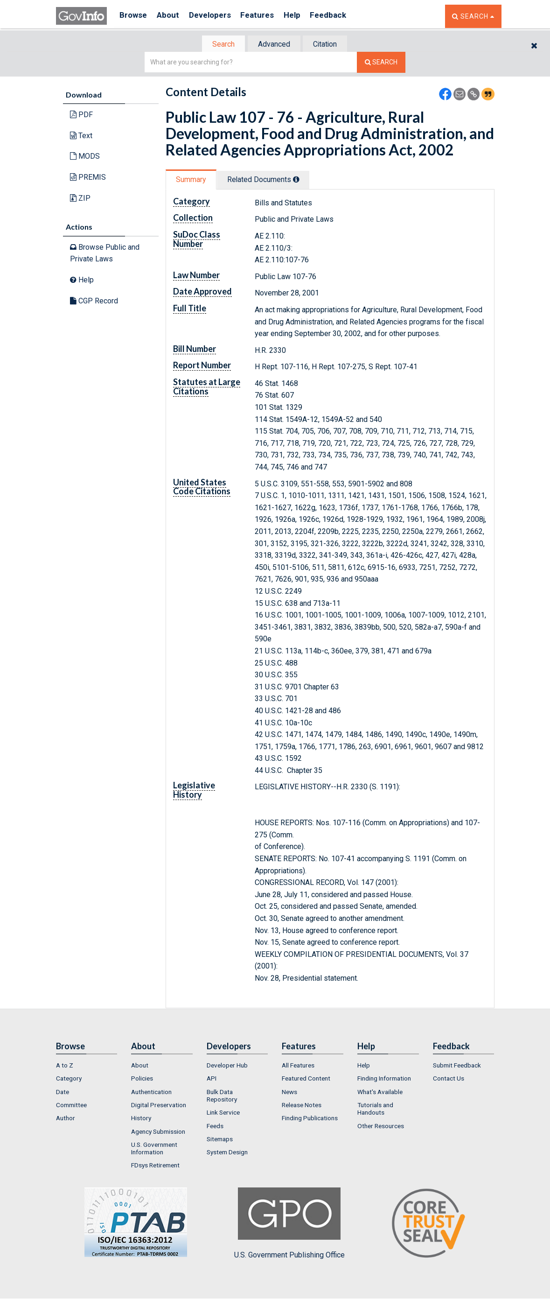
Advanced (274, 44)
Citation (329, 44)
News (289, 1092)
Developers (217, 16)
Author (65, 1119)
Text (81, 136)
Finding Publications (310, 1119)
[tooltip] (302, 180)
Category (69, 1079)
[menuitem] (87, 1066)
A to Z (64, 1066)
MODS (85, 157)
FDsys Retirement (155, 1166)
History (141, 1119)
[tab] (220, 45)
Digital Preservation (158, 1105)
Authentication (151, 1092)
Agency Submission (158, 1132)
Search (219, 44)
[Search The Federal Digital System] (381, 63)
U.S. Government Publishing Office (289, 1224)
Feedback (345, 16)
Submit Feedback (457, 1066)
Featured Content (306, 1079)
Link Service (223, 1113)
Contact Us (448, 1079)
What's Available (380, 1092)
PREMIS (88, 178)
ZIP (80, 198)
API (211, 1079)
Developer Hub (227, 1066)
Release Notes (301, 1105)
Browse (134, 16)
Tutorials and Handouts (375, 1109)
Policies (142, 1079)
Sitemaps (220, 1140)
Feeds (215, 1126)
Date (62, 1092)
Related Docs (269, 180)
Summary (193, 180)
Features (268, 16)
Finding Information (384, 1079)
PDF (81, 115)
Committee (71, 1105)
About (172, 16)
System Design (227, 1153)
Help (306, 16)
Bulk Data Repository (222, 1096)
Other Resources (380, 1126)
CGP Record (94, 301)
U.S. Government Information (154, 1149)
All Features (298, 1066)
